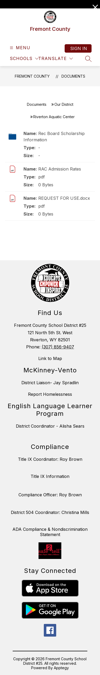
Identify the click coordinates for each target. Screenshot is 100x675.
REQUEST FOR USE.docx (64, 198)
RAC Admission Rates (59, 169)
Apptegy (61, 668)
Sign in (78, 48)
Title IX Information (50, 476)
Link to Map (50, 358)
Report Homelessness (50, 394)
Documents (73, 76)
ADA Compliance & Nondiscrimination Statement (50, 532)
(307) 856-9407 (58, 346)
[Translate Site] (55, 58)
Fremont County (32, 76)
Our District (63, 104)
